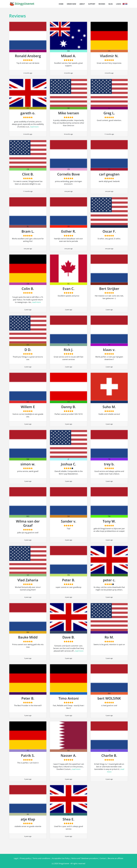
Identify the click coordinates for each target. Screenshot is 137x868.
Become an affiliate (115, 858)
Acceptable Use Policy (61, 858)
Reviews (102, 4)
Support (91, 4)
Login (118, 4)
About (82, 4)
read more (34, 127)
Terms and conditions (41, 858)
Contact (103, 858)
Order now (71, 4)
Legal (16, 858)
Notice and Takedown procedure (84, 858)
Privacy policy (25, 858)
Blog (111, 4)
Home (61, 4)
